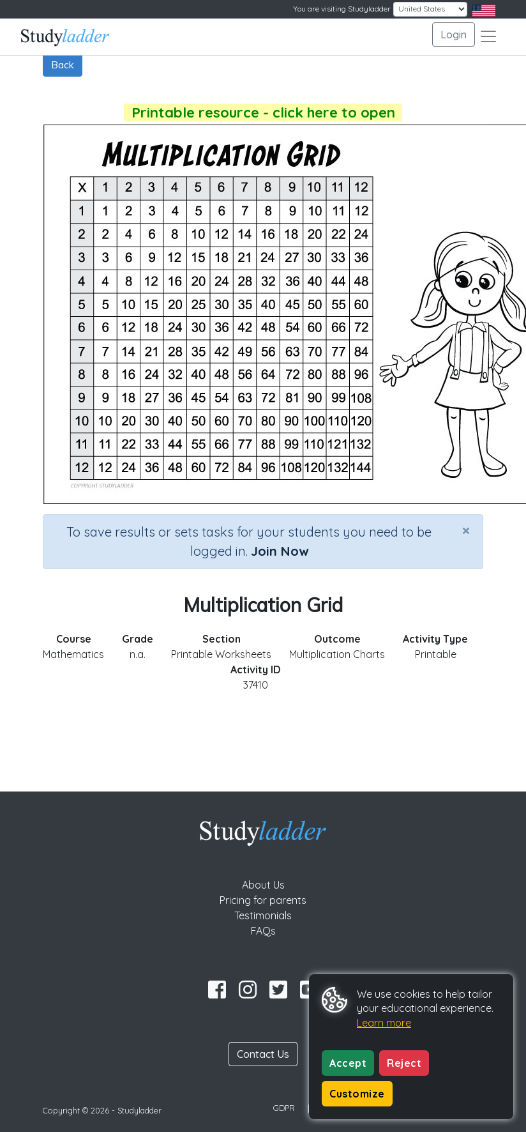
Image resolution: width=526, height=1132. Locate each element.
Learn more (384, 1022)
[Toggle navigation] (488, 36)
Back (62, 64)
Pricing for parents (263, 900)
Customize (357, 1093)
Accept (347, 1063)
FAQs (263, 930)
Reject (404, 1063)
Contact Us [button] (263, 1054)
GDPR (284, 1108)
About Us (263, 884)
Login (453, 34)
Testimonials (263, 915)
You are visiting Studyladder (342, 8)
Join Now (279, 551)
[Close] (466, 530)
